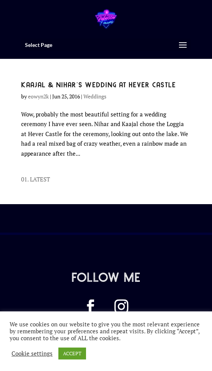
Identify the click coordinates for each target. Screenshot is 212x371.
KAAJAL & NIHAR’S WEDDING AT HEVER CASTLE (98, 84)
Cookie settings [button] (32, 353)
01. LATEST (35, 179)
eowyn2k (38, 96)
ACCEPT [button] (72, 353)
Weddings (94, 96)
